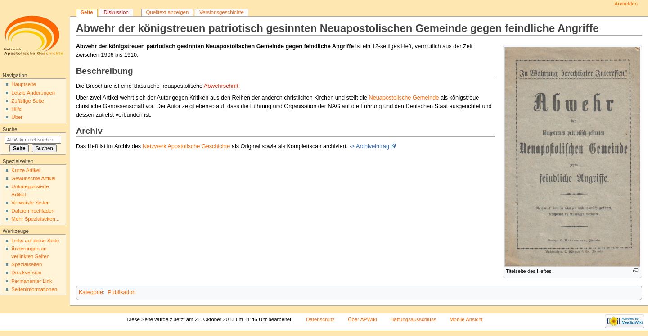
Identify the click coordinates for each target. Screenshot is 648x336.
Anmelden (626, 3)
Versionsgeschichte (221, 12)
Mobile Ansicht (466, 319)
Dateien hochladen (32, 210)
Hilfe (16, 109)
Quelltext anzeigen (167, 12)
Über (16, 117)
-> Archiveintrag (369, 146)
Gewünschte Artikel (33, 178)
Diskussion (116, 12)
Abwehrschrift (221, 86)
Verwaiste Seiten (30, 202)
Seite (87, 12)
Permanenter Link (31, 281)
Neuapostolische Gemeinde (404, 98)
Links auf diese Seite (35, 240)
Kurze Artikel (25, 170)
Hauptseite (23, 84)
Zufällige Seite (27, 101)
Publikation (121, 292)
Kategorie (91, 292)
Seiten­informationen (34, 289)
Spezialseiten (26, 264)
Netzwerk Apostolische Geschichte (186, 146)
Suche (10, 129)
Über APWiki (362, 319)
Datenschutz (320, 319)
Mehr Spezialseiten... (35, 219)
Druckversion (26, 272)
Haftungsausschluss (413, 319)
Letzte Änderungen (33, 92)
